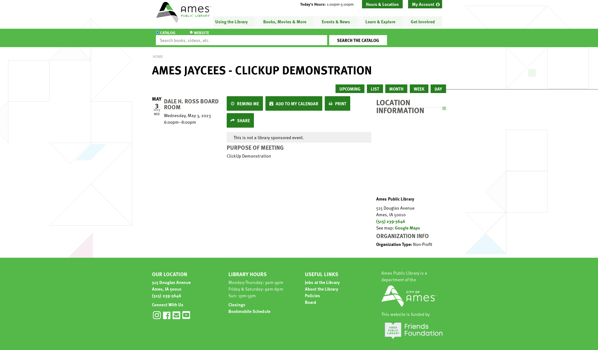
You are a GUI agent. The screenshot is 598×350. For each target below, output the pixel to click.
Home (158, 52)
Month (396, 84)
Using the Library (231, 21)
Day (438, 84)
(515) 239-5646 (390, 216)
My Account (423, 4)
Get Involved (423, 21)
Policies (312, 291)
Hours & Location (382, 4)
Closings (236, 300)
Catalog (167, 36)
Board (310, 297)
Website (197, 36)
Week (419, 84)
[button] (329, 4)
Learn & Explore (380, 21)
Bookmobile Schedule (249, 306)
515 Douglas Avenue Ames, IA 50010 (171, 281)
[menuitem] (425, 4)
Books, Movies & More (284, 21)
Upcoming (350, 84)
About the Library (321, 284)
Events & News (336, 21)
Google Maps (407, 223)
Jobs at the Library (322, 277)
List (375, 84)
